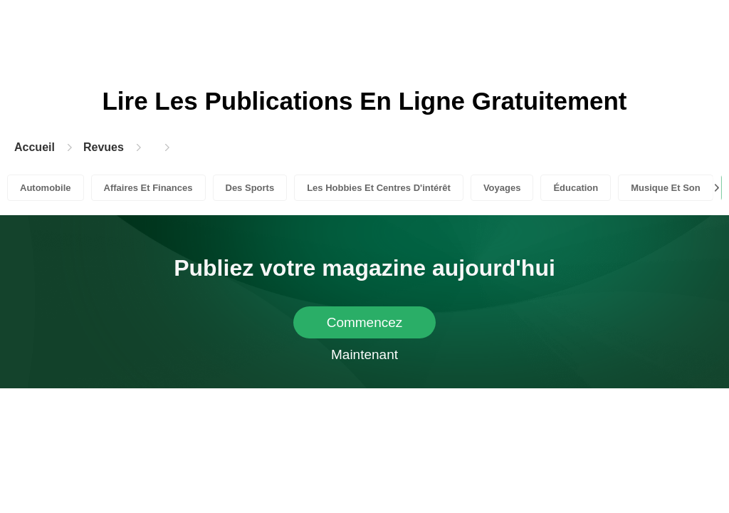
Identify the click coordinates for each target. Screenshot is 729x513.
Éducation (575, 187)
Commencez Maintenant (365, 326)
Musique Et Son (666, 187)
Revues (103, 147)
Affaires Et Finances (148, 187)
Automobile (45, 187)
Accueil (34, 147)
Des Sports (250, 187)
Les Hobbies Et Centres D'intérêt (379, 187)
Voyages (502, 187)
